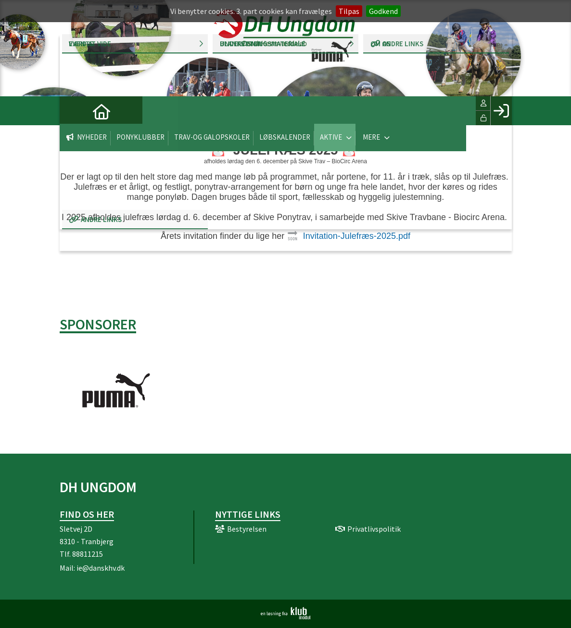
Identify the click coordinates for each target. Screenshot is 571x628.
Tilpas (349, 11)
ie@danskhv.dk (100, 568)
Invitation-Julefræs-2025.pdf (356, 236)
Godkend (383, 11)
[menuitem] (74, 110)
